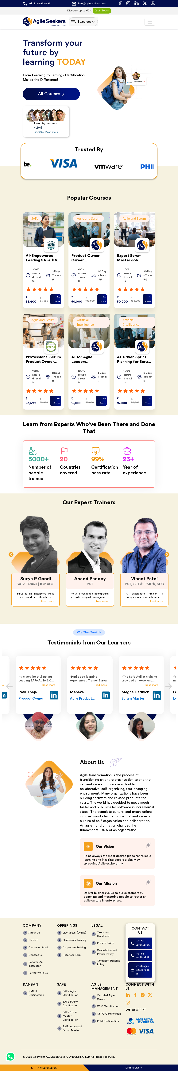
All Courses (51, 94)
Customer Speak (39, 947)
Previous (11, 555)
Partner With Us (38, 973)
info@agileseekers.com (92, 3)
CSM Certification (108, 1006)
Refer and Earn (72, 955)
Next (167, 555)
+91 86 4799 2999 (142, 955)
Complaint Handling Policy (108, 962)
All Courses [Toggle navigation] (83, 21)
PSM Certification (108, 1021)
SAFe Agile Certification (70, 993)
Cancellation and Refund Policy (107, 952)
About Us (34, 932)
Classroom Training (74, 940)
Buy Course (57, 299)
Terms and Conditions (103, 934)
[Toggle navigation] (150, 22)
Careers (33, 940)
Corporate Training (74, 947)
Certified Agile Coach (106, 997)
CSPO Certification (109, 1013)
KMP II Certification (36, 993)
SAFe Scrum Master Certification (70, 1016)
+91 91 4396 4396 (40, 3)
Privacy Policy (105, 943)
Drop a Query (133, 1067)
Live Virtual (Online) (74, 932)
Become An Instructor (36, 964)
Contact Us (36, 955)
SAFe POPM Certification (70, 1003)
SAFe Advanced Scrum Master (72, 1028)
